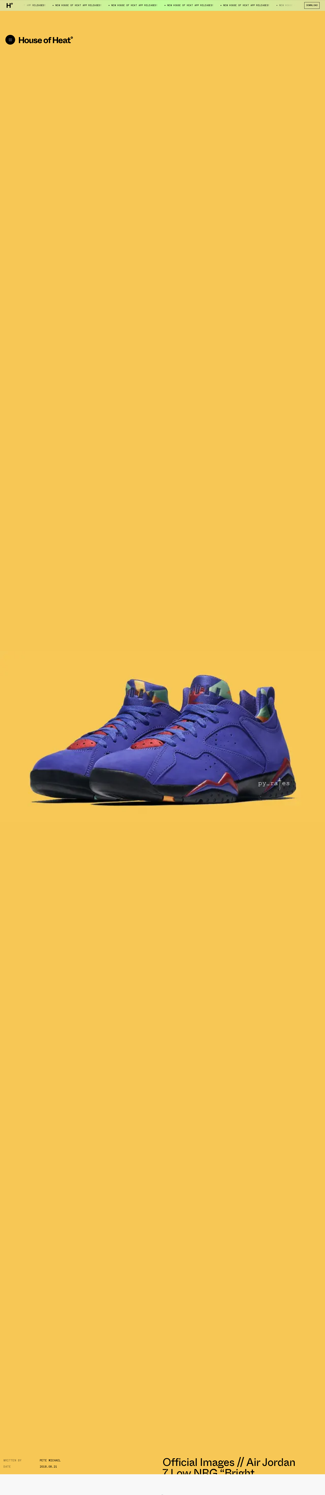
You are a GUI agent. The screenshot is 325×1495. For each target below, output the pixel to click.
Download (312, 5)
